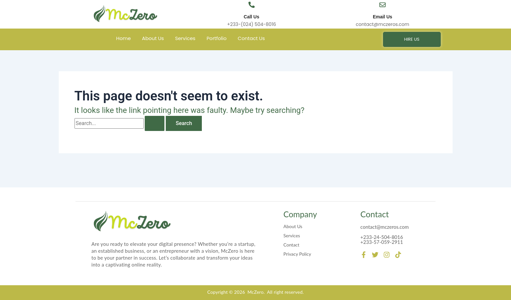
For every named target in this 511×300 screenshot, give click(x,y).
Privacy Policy (297, 253)
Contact (292, 244)
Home (123, 38)
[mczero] (125, 13)
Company (301, 214)
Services (185, 38)
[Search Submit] (154, 123)
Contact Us (251, 38)
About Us (153, 38)
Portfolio (216, 38)
